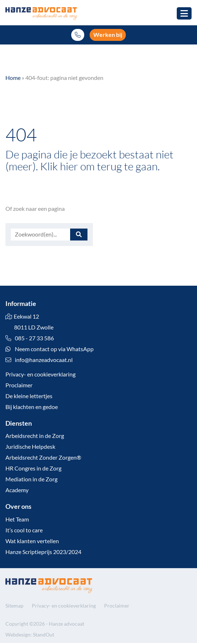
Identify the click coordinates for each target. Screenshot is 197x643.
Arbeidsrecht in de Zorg (34, 435)
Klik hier (59, 166)
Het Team (17, 519)
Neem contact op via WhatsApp (49, 348)
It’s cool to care (24, 530)
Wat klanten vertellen (32, 540)
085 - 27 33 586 (29, 338)
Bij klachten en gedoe (31, 406)
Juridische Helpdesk (30, 446)
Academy (17, 489)
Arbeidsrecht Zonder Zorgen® (43, 457)
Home (13, 77)
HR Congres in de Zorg (33, 468)
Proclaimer (19, 385)
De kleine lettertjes (28, 395)
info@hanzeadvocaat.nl (44, 359)
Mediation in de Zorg (31, 479)
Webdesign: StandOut (29, 634)
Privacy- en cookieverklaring (40, 374)
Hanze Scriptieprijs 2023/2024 (43, 551)
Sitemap (14, 605)
